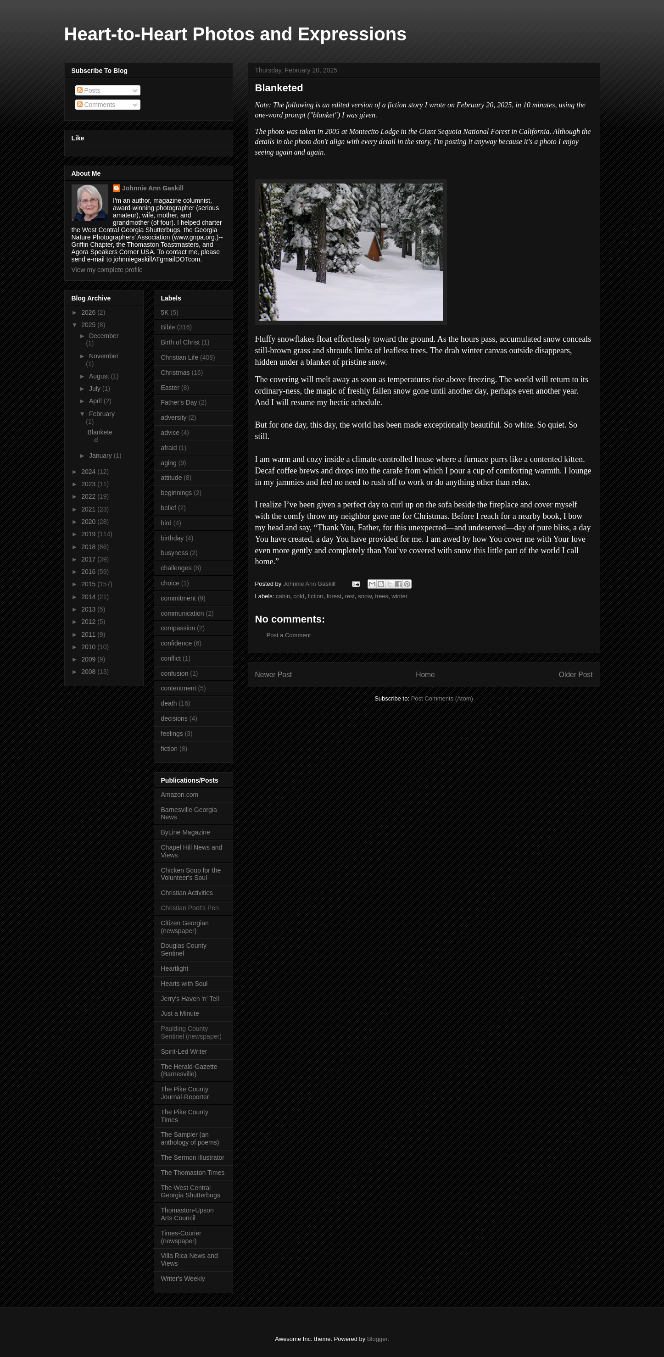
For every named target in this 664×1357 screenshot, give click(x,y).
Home (425, 674)
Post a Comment (289, 635)
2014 (89, 597)
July (95, 388)
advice (170, 432)
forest (334, 596)
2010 (89, 647)
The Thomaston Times (193, 1172)
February (102, 413)
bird (166, 523)
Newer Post (273, 674)
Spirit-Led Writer (184, 1051)
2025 (89, 324)
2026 (89, 312)
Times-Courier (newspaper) (181, 1237)
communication (182, 613)
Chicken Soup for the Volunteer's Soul (191, 874)
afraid (169, 447)
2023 (89, 484)
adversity (174, 417)
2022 (89, 496)
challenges (176, 568)
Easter (170, 387)
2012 (89, 621)
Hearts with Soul (184, 983)
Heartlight (175, 968)
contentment (178, 688)
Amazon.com (180, 794)
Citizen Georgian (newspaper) (185, 926)
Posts (88, 90)
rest (350, 596)
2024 (89, 471)
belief (168, 508)
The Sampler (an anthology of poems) (190, 1138)
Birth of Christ (180, 342)
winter (399, 596)
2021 (89, 509)
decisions (174, 718)
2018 (89, 547)
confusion (175, 673)
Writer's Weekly (183, 1278)
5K (165, 312)
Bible (168, 327)
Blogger (377, 1338)
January (101, 455)
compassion (178, 628)
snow (365, 596)
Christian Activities (187, 892)
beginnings (176, 492)
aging (169, 463)
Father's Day (179, 402)
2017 (89, 559)
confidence (176, 643)
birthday (172, 538)
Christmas (175, 372)
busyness (174, 552)
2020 (89, 521)
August (100, 376)
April (96, 401)
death (169, 703)
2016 (89, 571)
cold (298, 596)
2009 (89, 659)
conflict (171, 658)
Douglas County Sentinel (184, 949)
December (104, 335)
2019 (89, 534)
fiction (315, 596)
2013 (89, 609)
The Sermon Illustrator (193, 1157)
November (104, 356)
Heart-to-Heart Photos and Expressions (235, 34)
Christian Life (180, 357)
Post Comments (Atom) (442, 698)
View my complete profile (107, 269)
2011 (89, 634)
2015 (89, 584)
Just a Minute (180, 1013)
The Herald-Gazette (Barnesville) (189, 1070)
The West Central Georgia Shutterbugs (190, 1191)
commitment (178, 598)
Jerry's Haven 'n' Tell (190, 998)
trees (381, 596)
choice (170, 583)
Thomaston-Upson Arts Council (187, 1214)
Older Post (576, 674)
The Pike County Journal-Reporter (185, 1093)
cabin (283, 596)
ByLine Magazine (185, 832)
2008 (89, 671)
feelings (172, 733)
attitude (171, 477)
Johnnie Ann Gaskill (153, 188)
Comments (96, 104)
